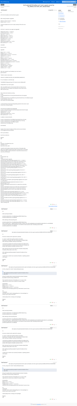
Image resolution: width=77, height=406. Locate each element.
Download (61, 15)
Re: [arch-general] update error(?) (71, 7)
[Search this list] (68, 2)
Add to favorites (62, 21)
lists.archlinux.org (5, 1)
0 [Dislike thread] (53, 204)
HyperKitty (39, 404)
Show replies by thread (53, 206)
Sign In (53, 1)
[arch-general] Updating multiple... (5, 7)
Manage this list (46, 1)
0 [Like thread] (51, 204)
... (3, 271)
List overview (61, 13)
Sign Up (59, 1)
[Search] (75, 2)
